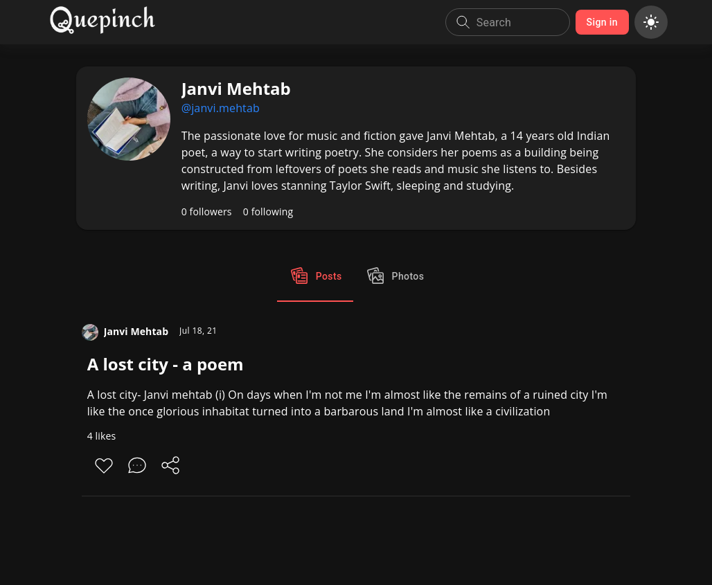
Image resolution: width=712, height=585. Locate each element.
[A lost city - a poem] (356, 410)
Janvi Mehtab (136, 331)
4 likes (101, 435)
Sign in (602, 22)
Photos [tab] (394, 277)
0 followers (206, 211)
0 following (268, 211)
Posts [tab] (315, 277)
